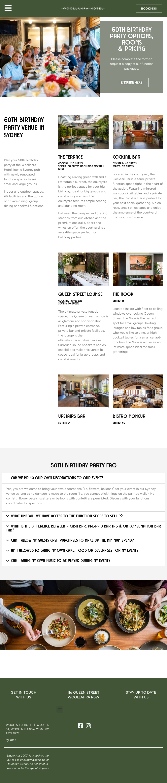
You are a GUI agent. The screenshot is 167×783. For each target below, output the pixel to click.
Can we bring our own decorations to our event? (57, 478)
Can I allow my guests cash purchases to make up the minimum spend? (72, 541)
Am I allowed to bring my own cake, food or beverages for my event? (74, 551)
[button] (83, 478)
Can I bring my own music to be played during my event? (60, 561)
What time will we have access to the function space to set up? (67, 517)
